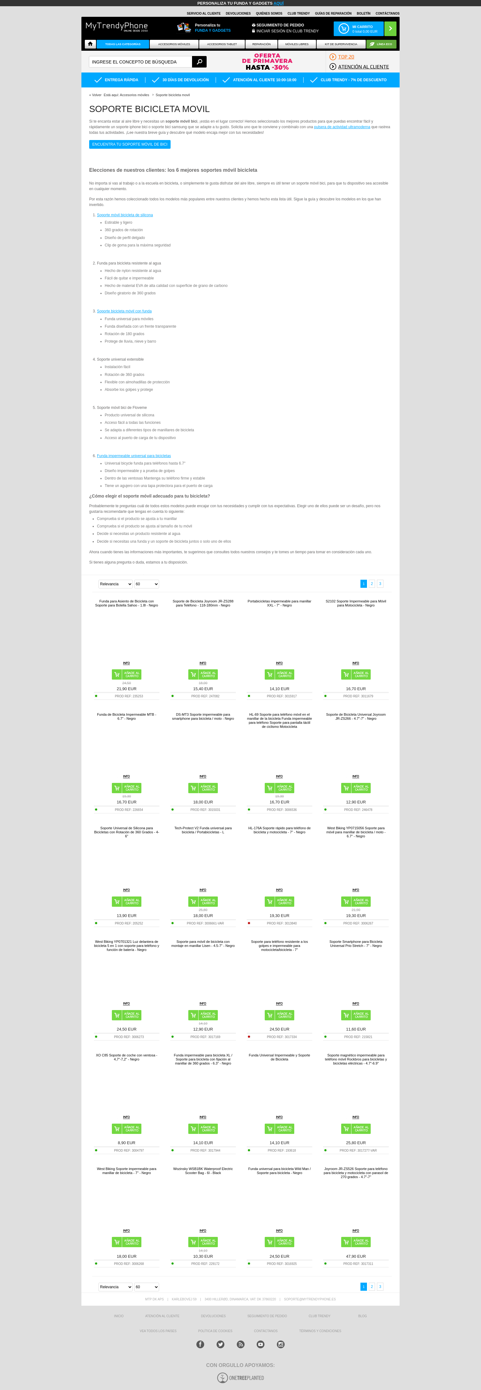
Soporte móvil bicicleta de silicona (125, 215)
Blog (362, 1316)
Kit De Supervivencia (341, 44)
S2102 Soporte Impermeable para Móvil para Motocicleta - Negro (356, 603)
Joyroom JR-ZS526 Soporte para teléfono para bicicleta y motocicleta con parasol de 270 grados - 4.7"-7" (356, 1173)
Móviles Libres (297, 44)
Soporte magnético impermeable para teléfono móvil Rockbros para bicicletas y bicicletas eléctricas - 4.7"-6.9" (356, 1059)
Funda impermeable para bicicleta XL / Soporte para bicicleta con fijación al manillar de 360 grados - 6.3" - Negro (203, 1059)
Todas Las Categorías (123, 44)
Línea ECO (384, 44)
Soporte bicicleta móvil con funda (124, 311)
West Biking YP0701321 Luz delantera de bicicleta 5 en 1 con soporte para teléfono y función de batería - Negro (126, 946)
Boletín (363, 13)
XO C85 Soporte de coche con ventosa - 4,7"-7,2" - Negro (127, 1057)
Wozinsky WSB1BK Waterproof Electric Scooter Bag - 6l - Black (203, 1171)
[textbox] (148, 62)
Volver (97, 95)
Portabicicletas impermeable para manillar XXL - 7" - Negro (279, 603)
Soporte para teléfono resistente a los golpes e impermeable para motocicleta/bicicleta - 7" (279, 946)
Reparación (261, 44)
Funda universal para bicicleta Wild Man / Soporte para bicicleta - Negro (279, 1171)
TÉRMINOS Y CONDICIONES (320, 1331)
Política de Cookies (215, 1331)
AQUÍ (278, 3)
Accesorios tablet (222, 44)
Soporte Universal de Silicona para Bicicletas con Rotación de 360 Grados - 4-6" (126, 832)
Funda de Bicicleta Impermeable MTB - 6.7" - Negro (126, 716)
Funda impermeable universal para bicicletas (134, 456)
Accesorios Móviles (174, 44)
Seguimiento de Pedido (280, 25)
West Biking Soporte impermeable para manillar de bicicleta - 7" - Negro (126, 1171)
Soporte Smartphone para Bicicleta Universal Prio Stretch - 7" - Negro (356, 944)
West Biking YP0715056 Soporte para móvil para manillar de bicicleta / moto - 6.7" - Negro (356, 832)
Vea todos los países (158, 1331)
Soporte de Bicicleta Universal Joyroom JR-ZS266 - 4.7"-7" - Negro (356, 716)
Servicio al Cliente (204, 13)
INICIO (119, 1316)
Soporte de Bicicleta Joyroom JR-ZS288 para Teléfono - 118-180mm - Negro (203, 603)
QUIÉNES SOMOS (269, 13)
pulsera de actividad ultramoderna (342, 127)
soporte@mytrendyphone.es (310, 1299)
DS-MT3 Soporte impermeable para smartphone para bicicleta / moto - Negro (203, 716)
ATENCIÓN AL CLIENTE (162, 1316)
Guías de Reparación (333, 13)
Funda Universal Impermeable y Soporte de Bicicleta (279, 1057)
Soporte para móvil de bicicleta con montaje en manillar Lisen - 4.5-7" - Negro (203, 944)
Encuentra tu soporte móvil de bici (129, 144)
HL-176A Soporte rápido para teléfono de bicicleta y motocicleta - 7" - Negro (279, 830)
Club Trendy (298, 13)
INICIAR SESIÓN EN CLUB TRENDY (288, 31)
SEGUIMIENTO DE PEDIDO (267, 1316)
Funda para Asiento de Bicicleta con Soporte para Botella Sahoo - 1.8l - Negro (126, 603)
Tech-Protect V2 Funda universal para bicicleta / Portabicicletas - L (203, 830)
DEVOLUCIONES (238, 13)
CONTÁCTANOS (388, 13)
